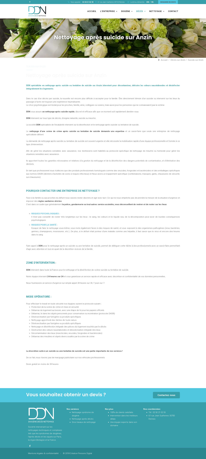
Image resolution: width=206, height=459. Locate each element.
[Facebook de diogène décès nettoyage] (29, 446)
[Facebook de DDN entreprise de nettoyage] (29, 2)
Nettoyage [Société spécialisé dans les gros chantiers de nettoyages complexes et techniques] (156, 11)
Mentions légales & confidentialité (43, 453)
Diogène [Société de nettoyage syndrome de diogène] (127, 11)
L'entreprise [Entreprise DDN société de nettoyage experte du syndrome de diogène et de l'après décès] (108, 11)
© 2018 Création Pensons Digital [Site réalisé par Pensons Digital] (77, 453)
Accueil (164, 60)
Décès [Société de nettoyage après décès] (140, 11)
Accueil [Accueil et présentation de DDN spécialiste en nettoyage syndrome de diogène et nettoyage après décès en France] (91, 11)
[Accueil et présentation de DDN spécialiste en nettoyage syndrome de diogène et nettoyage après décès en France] (37, 11)
